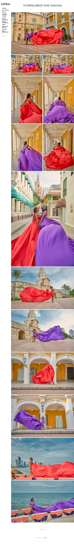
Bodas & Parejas (5, 10)
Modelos (4, 12)
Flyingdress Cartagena (4, 15)
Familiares (4, 8)
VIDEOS (3, 24)
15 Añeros (4, 17)
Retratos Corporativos (5, 19)
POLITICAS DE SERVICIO (5, 27)
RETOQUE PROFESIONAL (5, 22)
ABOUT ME (4, 29)
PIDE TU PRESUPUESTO (5, 31)
